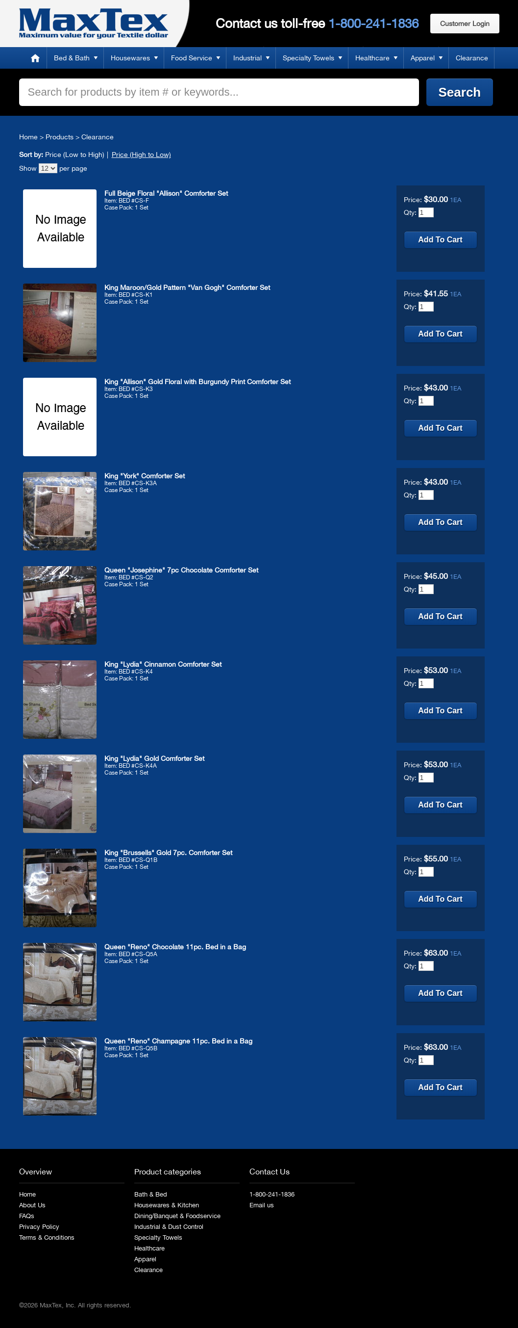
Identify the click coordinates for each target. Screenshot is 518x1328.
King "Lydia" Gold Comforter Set (154, 758)
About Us (32, 1205)
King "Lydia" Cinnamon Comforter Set (163, 664)
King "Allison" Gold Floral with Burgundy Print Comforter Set (197, 382)
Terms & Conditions (46, 1237)
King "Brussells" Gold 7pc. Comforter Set (168, 853)
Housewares (130, 58)
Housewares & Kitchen (166, 1205)
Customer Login (465, 23)
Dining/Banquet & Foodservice (177, 1216)
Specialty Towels (308, 58)
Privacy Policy (39, 1226)
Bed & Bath (72, 58)
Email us (261, 1205)
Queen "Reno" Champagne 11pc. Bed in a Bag (178, 1041)
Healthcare (372, 58)
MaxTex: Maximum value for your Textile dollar (93, 23)
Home (35, 58)
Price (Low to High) (74, 154)
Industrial (247, 58)
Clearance (472, 58)
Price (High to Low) (141, 154)
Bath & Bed (150, 1194)
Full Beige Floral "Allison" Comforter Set (166, 193)
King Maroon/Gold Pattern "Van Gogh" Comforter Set (187, 287)
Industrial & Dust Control (168, 1226)
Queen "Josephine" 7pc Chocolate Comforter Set (181, 570)
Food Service (191, 58)
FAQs (26, 1216)
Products (60, 137)
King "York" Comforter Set (144, 476)
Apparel (423, 58)
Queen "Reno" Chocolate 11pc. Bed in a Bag (175, 947)
